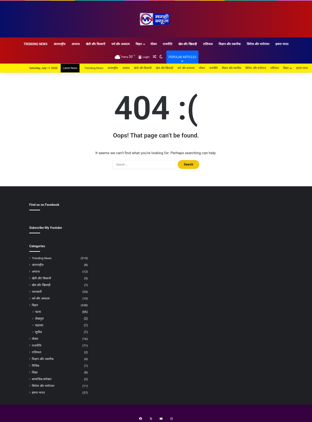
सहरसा (39, 325)
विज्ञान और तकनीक (230, 44)
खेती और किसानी (95, 44)
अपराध (76, 44)
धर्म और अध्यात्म (120, 44)
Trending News (35, 44)
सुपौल (38, 332)
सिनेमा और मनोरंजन (258, 44)
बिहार (139, 44)
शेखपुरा (39, 318)
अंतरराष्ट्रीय (59, 44)
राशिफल (208, 44)
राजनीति (167, 44)
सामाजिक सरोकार (42, 379)
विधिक (35, 365)
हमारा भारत (281, 44)
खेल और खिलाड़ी (187, 44)
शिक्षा (35, 372)
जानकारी (37, 291)
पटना (38, 312)
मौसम (153, 44)
